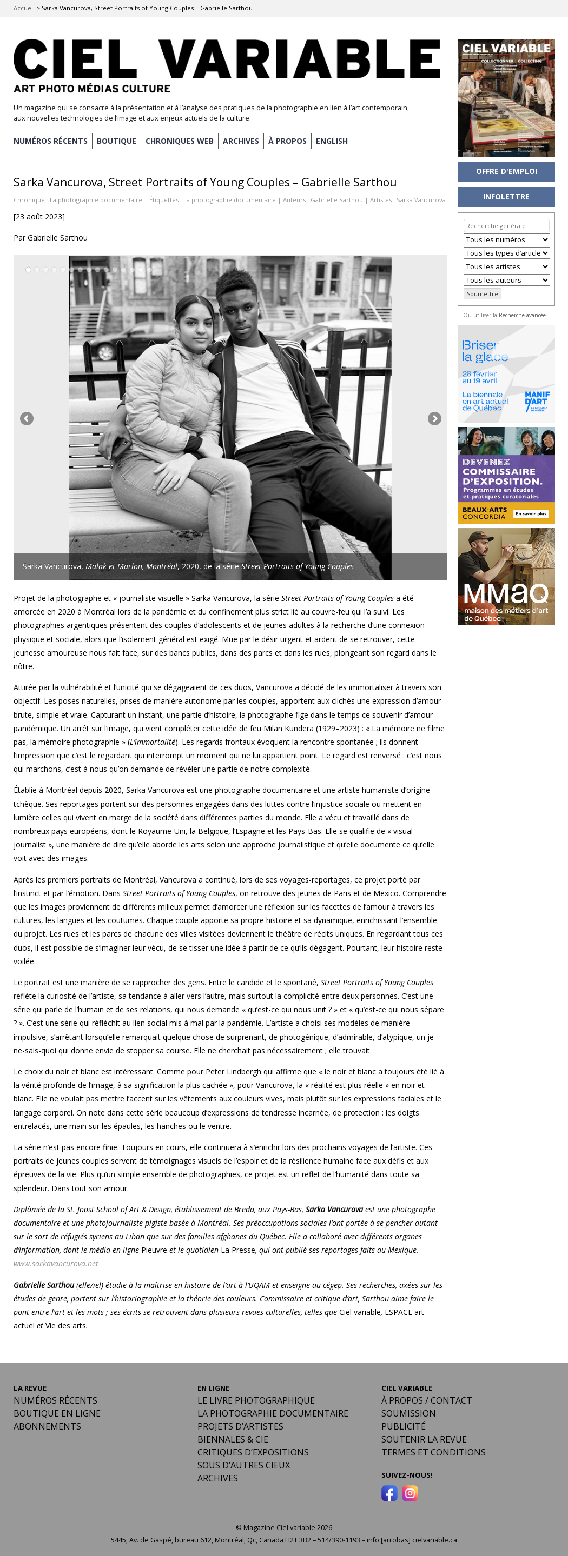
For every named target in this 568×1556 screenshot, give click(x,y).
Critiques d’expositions (253, 1452)
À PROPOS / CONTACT (426, 1400)
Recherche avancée (522, 315)
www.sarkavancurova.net (56, 1263)
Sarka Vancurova (421, 200)
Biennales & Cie (232, 1439)
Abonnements (47, 1426)
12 (123, 269)
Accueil (24, 8)
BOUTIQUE (116, 141)
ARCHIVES (241, 141)
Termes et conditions (433, 1452)
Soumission (408, 1413)
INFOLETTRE (506, 196)
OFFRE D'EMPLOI (506, 171)
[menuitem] (332, 141)
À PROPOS (287, 141)
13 (132, 269)
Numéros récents (55, 1400)
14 (140, 269)
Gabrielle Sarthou (337, 200)
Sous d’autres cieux (243, 1465)
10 (106, 269)
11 (114, 269)
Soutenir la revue (424, 1439)
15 (149, 269)
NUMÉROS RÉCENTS (51, 141)
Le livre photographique (256, 1400)
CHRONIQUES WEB (180, 141)
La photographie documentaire (96, 200)
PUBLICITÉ (403, 1426)
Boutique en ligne (57, 1413)
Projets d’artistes (240, 1426)
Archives (217, 1478)
